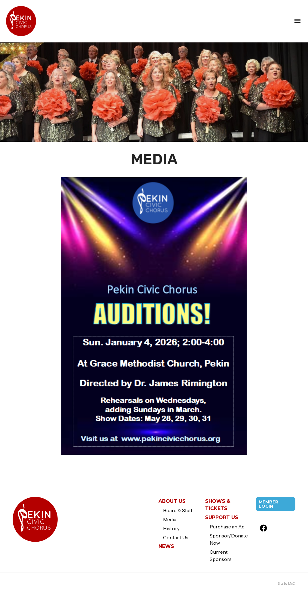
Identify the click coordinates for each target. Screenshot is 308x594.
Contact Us (175, 537)
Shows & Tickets (217, 504)
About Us (172, 501)
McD (291, 583)
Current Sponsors (221, 555)
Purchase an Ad (227, 527)
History (171, 528)
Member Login (268, 504)
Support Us (221, 517)
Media (169, 519)
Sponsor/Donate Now (228, 539)
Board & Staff (177, 510)
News (166, 546)
